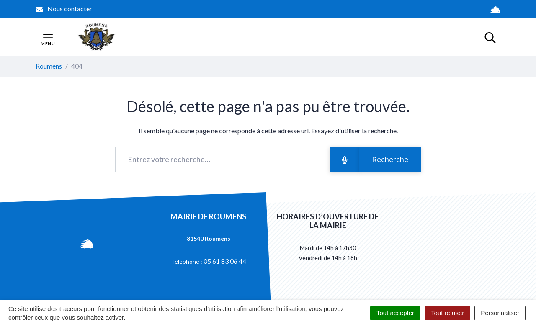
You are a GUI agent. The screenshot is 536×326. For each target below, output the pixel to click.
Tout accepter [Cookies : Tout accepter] (395, 312)
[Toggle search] (490, 37)
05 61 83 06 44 (225, 261)
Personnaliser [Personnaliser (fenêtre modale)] (500, 312)
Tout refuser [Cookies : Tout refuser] (447, 312)
